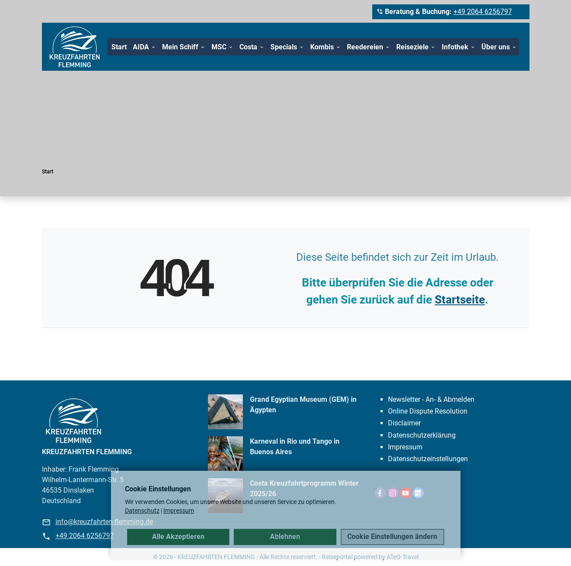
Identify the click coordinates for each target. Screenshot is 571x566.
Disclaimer (404, 423)
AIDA (141, 47)
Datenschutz (142, 510)
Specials (283, 47)
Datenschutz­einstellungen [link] (428, 459)
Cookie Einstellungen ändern (392, 536)
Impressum (405, 447)
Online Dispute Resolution (427, 411)
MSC (218, 47)
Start (119, 47)
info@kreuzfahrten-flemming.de (104, 522)
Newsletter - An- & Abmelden (431, 399)
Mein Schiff (180, 47)
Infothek (455, 47)
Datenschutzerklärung (422, 435)
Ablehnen (285, 536)
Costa (248, 47)
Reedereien (365, 47)
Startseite (460, 299)
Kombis (322, 47)
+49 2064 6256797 (482, 11)
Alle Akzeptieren (178, 536)
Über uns (495, 47)
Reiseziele (412, 47)
